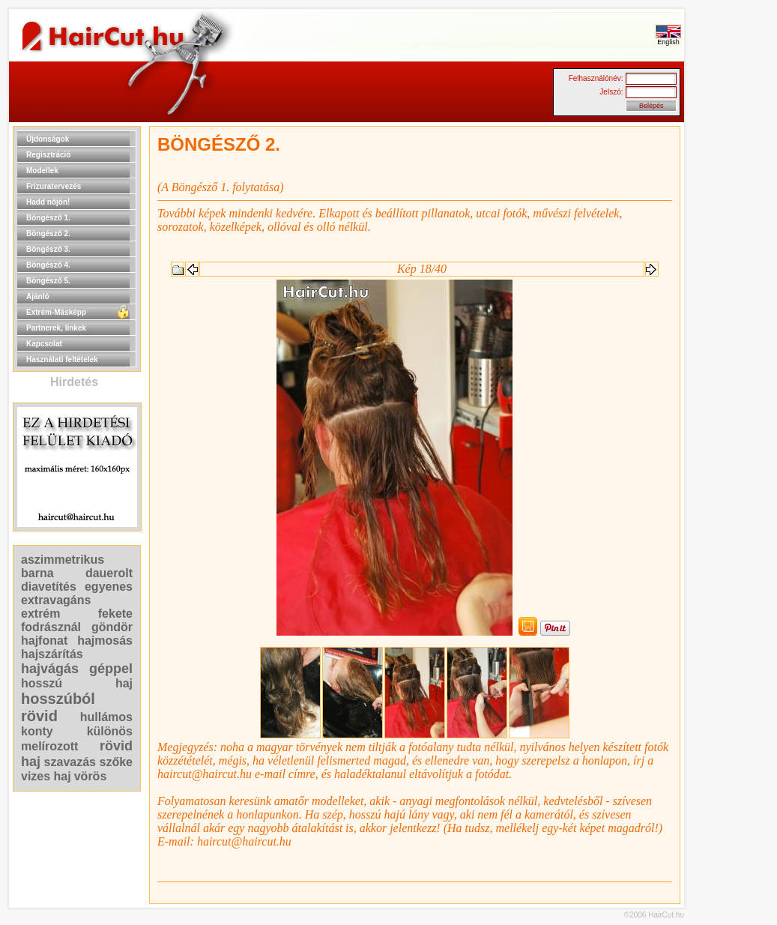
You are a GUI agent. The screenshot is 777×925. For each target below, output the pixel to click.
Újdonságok (47, 139)
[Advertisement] (732, 351)
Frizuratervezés (53, 186)
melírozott (49, 746)
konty (37, 731)
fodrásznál (51, 627)
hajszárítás (52, 654)
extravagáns (56, 600)
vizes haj (46, 776)
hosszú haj (77, 683)
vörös (90, 776)
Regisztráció (48, 155)
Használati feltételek (62, 359)
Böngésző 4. (48, 265)
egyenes (109, 586)
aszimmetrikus (62, 559)
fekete (115, 613)
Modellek (42, 170)
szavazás (70, 762)
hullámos (106, 717)
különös (110, 731)
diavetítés (48, 586)
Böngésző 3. (48, 249)
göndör (112, 627)
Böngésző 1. (48, 218)
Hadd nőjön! (48, 202)
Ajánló (37, 296)
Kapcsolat (44, 344)
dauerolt (109, 573)
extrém (40, 613)
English (668, 39)
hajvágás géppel (77, 668)
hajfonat (44, 640)
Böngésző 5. (48, 281)
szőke (116, 762)
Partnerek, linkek (56, 328)
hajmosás (105, 640)
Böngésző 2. (48, 233)
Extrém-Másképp (56, 312)
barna (37, 573)
